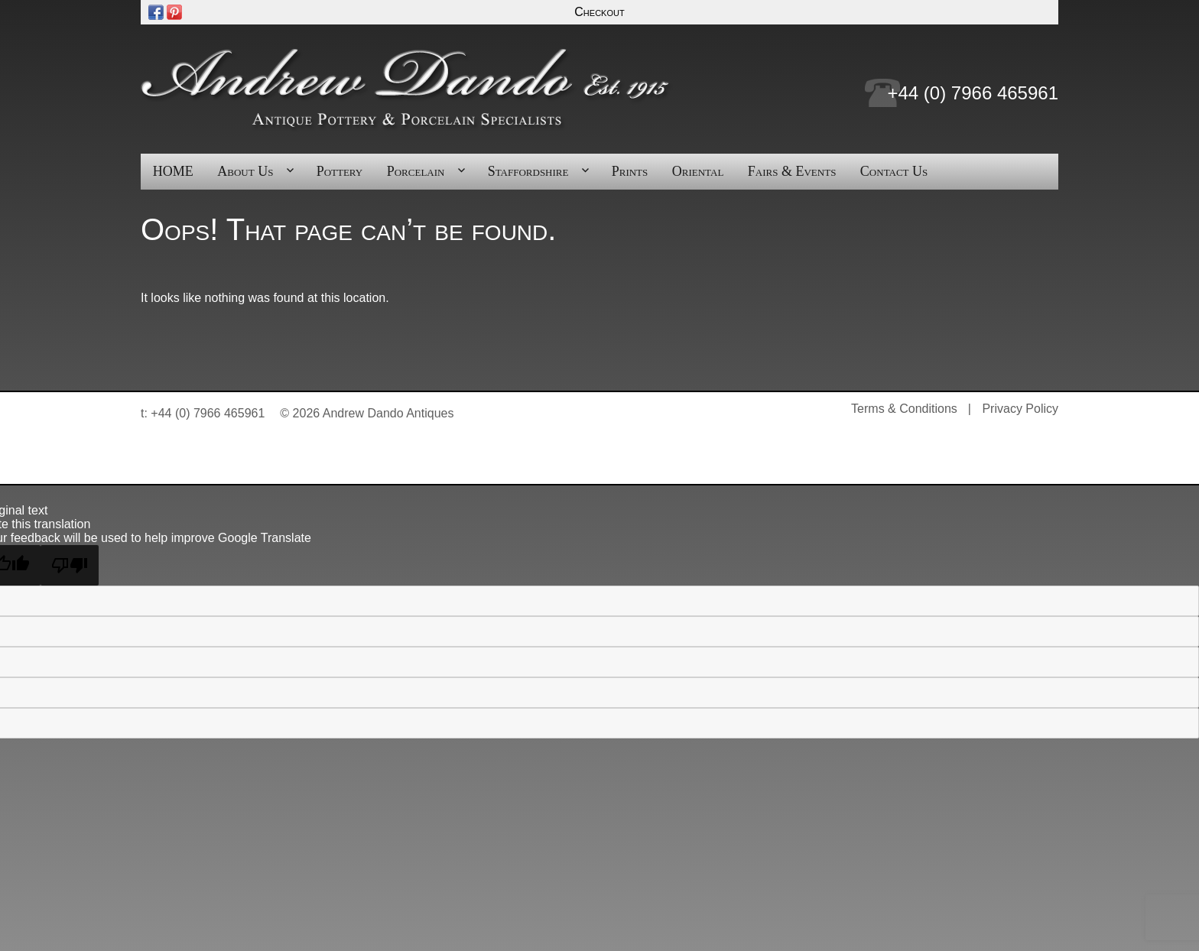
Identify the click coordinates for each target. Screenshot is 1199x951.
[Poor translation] (70, 565)
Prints (630, 171)
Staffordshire (528, 171)
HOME (173, 171)
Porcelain (416, 171)
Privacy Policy (1020, 408)
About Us (245, 171)
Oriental (698, 171)
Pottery (340, 171)
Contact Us (894, 171)
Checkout (599, 11)
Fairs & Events (792, 171)
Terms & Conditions (904, 408)
